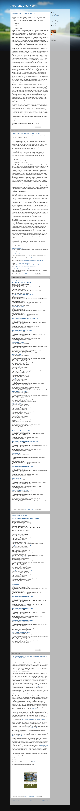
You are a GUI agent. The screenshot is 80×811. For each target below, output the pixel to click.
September (56, 15)
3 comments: (30, 649)
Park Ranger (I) (16, 415)
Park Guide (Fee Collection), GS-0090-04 (22, 282)
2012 (54, 25)
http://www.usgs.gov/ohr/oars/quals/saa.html (35, 686)
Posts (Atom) (19, 802)
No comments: (31, 273)
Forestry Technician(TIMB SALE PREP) (22, 490)
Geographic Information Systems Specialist (23, 545)
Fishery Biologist (16, 403)
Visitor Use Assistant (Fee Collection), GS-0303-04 (25, 318)
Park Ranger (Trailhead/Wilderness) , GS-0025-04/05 (25, 441)
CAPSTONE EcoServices (22, 5)
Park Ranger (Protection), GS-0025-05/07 (22, 330)
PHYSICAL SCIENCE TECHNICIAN (21, 632)
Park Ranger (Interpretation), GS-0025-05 (22, 294)
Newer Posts (15, 800)
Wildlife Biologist (16, 354)
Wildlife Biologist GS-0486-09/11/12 (21, 366)
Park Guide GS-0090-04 (18, 342)
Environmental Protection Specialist (21, 430)
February (55, 21)
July (54, 20)
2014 (54, 14)
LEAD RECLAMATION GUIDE (19, 391)
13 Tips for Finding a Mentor (18, 735)
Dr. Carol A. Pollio (54, 35)
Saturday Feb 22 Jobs (17, 280)
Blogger (46, 807)
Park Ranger (15, 584)
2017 (54, 12)
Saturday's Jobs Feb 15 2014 (19, 515)
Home (30, 800)
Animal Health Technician (18, 533)
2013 (54, 23)
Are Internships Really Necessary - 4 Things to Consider (26, 133)
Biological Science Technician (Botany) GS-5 (23, 557)
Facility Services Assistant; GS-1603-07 (22, 378)
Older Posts (45, 800)
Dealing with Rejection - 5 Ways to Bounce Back (24, 13)
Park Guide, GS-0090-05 (18, 306)
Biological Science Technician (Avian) (22, 570)
